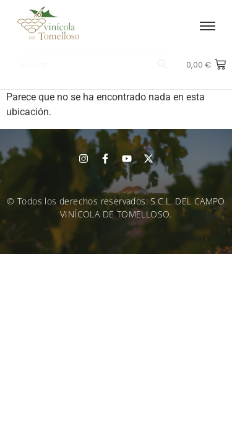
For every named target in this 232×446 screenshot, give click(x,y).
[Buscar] (82, 65)
